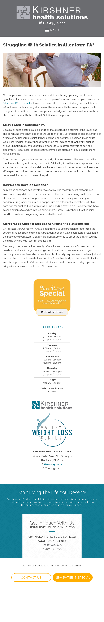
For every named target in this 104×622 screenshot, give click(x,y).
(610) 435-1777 (52, 23)
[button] (31, 577)
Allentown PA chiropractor (17, 103)
